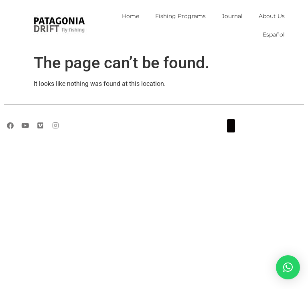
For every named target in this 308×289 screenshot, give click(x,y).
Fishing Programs (180, 16)
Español (274, 34)
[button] (231, 125)
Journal (232, 16)
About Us (272, 16)
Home (130, 16)
